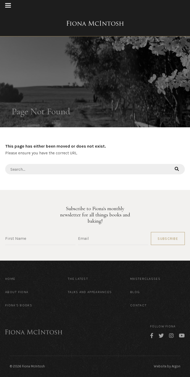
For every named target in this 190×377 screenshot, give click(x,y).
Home (10, 279)
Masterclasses (145, 279)
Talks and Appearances (90, 292)
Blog (135, 292)
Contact (138, 305)
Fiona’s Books (18, 305)
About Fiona (16, 292)
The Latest (78, 279)
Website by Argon (167, 366)
